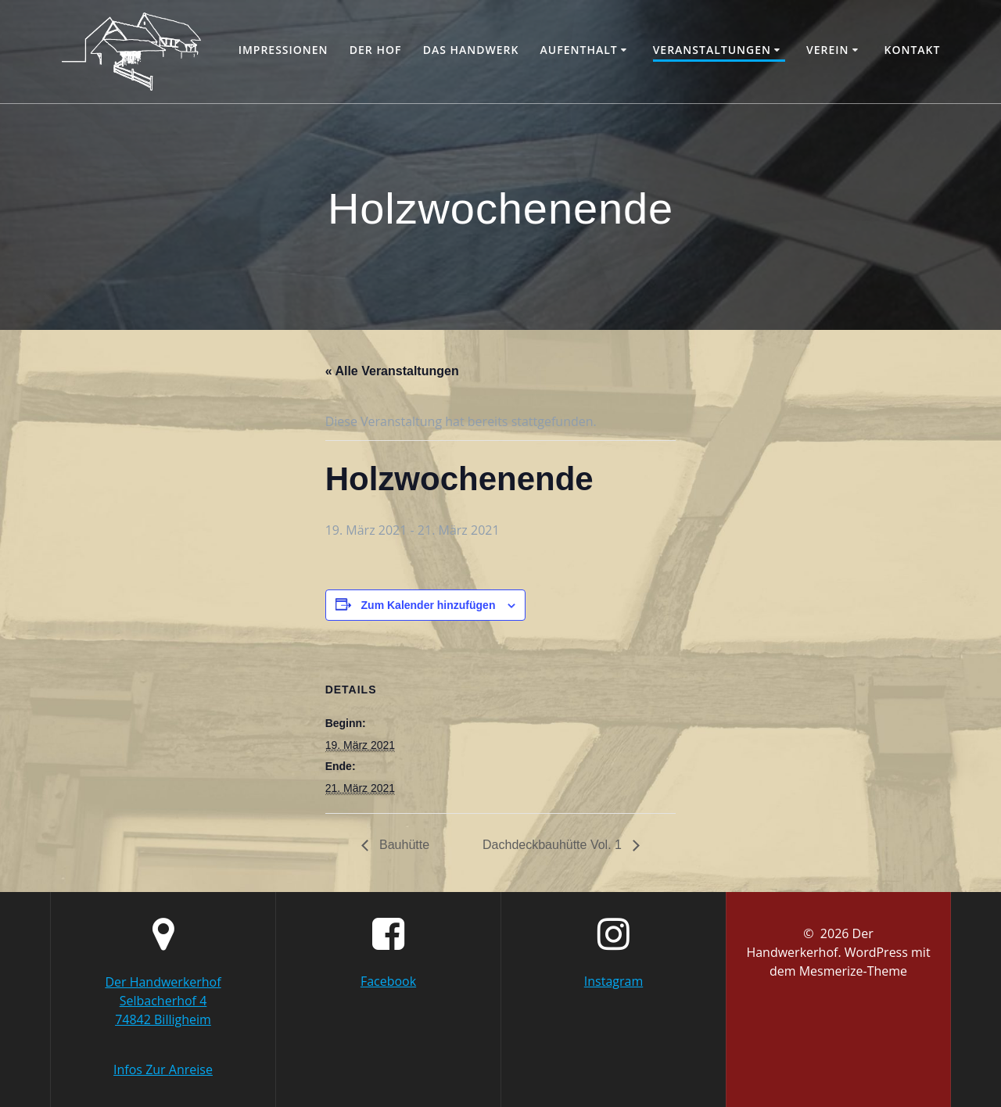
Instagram (613, 981)
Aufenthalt (579, 49)
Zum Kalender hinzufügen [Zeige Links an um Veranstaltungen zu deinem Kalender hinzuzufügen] (428, 605)
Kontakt (912, 49)
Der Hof (376, 49)
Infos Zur (141, 1069)
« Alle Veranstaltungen (392, 371)
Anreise (191, 1069)
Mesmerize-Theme (853, 971)
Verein (827, 49)
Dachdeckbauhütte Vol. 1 (554, 844)
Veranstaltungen (712, 49)
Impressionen (283, 49)
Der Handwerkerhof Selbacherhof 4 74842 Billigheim (163, 1000)
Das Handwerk (471, 49)
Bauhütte (403, 844)
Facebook (388, 981)
